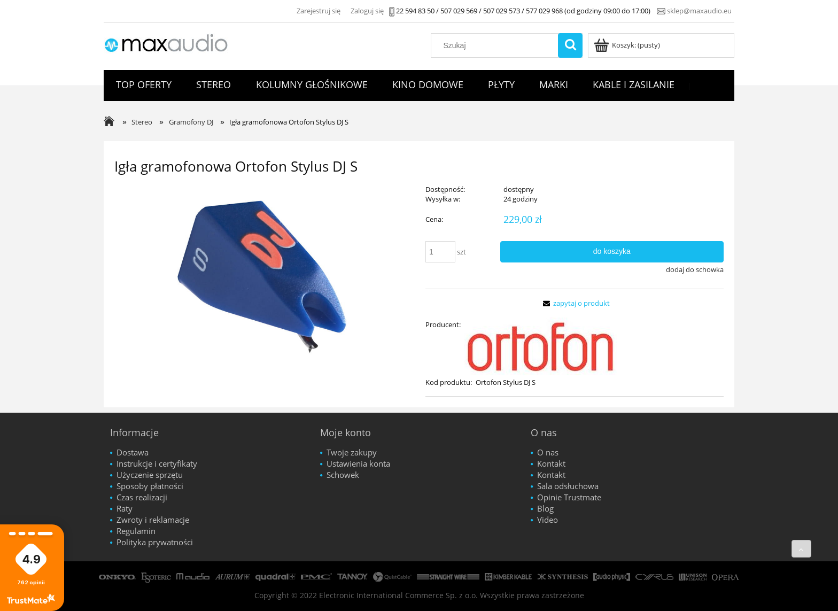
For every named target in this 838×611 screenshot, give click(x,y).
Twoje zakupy (352, 452)
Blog (545, 508)
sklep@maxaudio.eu (699, 11)
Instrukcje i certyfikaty (157, 463)
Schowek (343, 474)
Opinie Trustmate (569, 497)
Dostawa (133, 452)
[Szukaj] (570, 45)
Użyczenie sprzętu (150, 474)
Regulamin (136, 530)
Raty (125, 508)
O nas (547, 452)
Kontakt (551, 463)
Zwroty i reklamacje (153, 519)
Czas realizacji (142, 497)
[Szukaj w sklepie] (497, 45)
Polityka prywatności (155, 542)
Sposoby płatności (150, 486)
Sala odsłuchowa (568, 486)
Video (547, 519)
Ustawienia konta (358, 463)
